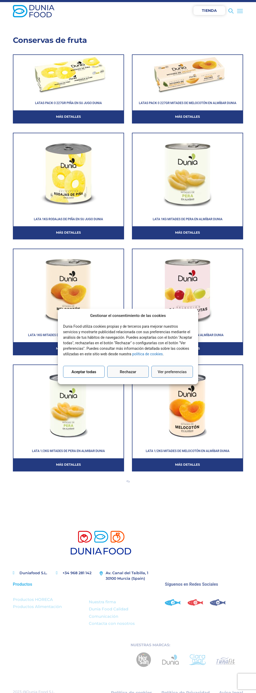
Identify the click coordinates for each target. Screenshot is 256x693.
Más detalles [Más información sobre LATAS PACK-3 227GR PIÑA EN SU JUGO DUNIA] (68, 117)
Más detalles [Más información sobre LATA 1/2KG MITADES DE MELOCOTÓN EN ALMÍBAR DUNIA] (187, 464)
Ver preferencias (172, 371)
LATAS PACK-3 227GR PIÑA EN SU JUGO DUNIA (68, 103)
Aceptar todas (83, 371)
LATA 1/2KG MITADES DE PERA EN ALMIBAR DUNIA (68, 451)
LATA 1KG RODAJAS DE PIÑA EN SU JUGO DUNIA (68, 219)
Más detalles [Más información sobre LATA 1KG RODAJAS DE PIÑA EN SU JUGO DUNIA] (68, 232)
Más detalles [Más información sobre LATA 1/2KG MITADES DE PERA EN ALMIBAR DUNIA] (68, 464)
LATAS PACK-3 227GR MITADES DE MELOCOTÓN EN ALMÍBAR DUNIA (187, 103)
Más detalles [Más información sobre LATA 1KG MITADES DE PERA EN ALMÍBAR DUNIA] (187, 232)
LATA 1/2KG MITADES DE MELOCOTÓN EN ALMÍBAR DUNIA (187, 451)
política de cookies (147, 354)
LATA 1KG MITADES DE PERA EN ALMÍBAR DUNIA (188, 219)
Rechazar (128, 371)
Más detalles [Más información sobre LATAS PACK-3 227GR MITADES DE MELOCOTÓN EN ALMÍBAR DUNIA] (187, 117)
